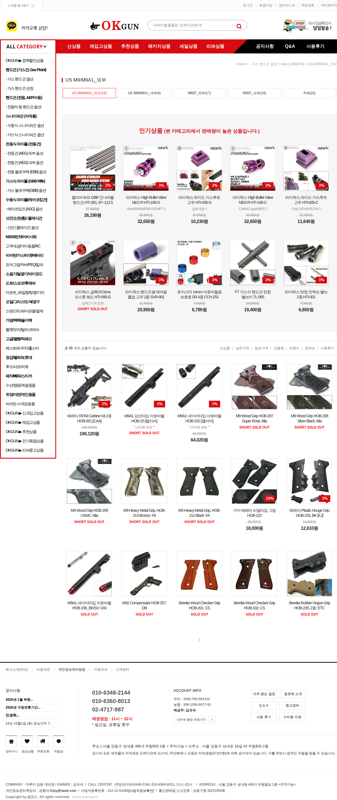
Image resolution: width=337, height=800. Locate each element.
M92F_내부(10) (254, 93)
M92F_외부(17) (199, 93)
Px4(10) (309, 93)
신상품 (74, 46)
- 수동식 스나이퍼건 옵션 (25, 125)
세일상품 (188, 46)
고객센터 (122, 669)
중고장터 (292, 705)
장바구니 (286, 5)
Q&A (290, 46)
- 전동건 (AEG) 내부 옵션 (24, 162)
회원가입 (265, 5)
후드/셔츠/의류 (17, 366)
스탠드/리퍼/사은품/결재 (24, 311)
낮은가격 (242, 348)
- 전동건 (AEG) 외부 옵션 (24, 153)
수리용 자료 (292, 717)
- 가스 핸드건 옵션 (19, 79)
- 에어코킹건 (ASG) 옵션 (24, 209)
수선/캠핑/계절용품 (20, 385)
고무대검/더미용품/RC (23, 246)
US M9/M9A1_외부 (322, 64)
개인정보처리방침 (71, 669)
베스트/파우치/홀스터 (22, 348)
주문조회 (307, 5)
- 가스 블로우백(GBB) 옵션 (26, 190)
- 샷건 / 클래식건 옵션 (22, 227)
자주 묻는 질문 (264, 694)
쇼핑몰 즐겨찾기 (18, 5)
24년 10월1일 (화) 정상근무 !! (28, 723)
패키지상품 (159, 46)
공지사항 (265, 46)
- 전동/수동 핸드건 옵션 (23, 107)
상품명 (279, 348)
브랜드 (294, 348)
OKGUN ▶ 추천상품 (21, 431)
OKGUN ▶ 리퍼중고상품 (25, 450)
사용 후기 (263, 717)
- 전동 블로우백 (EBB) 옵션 (26, 172)
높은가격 (261, 348)
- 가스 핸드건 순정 (19, 88)
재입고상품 (101, 46)
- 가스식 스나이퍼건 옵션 (25, 134)
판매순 (310, 348)
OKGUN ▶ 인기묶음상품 (25, 441)
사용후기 (315, 46)
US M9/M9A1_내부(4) (144, 93)
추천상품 (130, 46)
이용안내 (100, 669)
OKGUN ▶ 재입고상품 (23, 422)
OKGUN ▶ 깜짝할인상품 (25, 60)
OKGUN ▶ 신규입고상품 (25, 413)
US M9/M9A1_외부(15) (89, 93)
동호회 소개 (293, 694)
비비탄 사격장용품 (20, 404)
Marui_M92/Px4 (292, 64)
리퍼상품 (215, 46)
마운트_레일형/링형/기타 (25, 292)
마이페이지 (329, 5)
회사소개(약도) (17, 669)
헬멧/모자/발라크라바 (22, 329)
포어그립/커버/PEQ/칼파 (24, 264)
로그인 (248, 5)
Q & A (263, 705)
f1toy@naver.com (63, 791)
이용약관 (43, 669)
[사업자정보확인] (141, 791)
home (241, 64)
